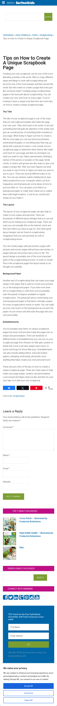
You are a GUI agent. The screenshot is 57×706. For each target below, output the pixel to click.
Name (6, 455)
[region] (28, 685)
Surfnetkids (8, 35)
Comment (8, 427)
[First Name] (28, 627)
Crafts (35, 35)
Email (6, 468)
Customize (28, 693)
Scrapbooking (46, 35)
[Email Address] (28, 636)
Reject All (28, 700)
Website (6, 482)
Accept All (28, 686)
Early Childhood (23, 35)
